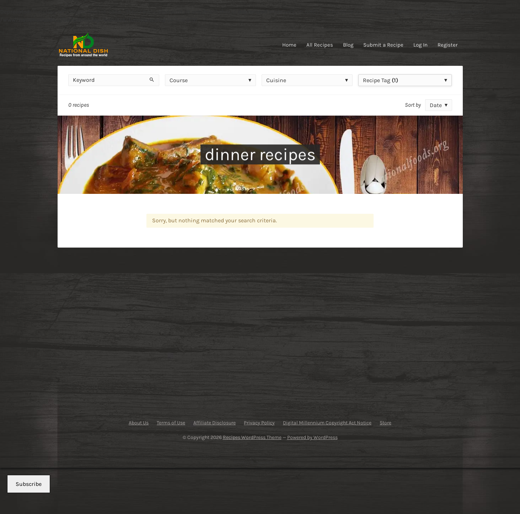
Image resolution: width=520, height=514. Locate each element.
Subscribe (29, 484)
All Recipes (319, 45)
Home (289, 45)
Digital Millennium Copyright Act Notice (327, 423)
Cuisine (276, 80)
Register (447, 45)
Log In (420, 45)
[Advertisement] (128, 330)
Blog (348, 45)
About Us (139, 423)
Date (436, 105)
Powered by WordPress (312, 437)
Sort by (413, 104)
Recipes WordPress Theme (252, 437)
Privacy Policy (259, 423)
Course (179, 80)
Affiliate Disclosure (214, 423)
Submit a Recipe (383, 45)
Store (385, 423)
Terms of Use (171, 423)
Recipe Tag (380, 80)
